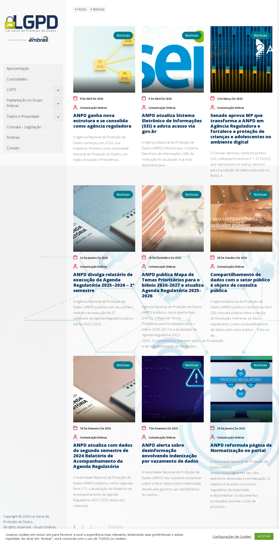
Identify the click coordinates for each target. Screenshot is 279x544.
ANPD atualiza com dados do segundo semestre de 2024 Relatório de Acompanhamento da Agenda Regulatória (102, 455)
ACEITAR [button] (264, 536)
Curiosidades (17, 79)
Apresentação (18, 68)
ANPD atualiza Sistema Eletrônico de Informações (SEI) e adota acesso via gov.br (172, 123)
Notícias (13, 137)
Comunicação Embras (93, 108)
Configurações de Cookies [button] (232, 536)
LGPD (11, 89)
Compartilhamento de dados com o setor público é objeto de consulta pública (240, 282)
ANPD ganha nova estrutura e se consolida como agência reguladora (102, 120)
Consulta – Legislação (24, 127)
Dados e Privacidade (23, 116)
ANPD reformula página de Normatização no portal (241, 447)
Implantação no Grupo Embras (25, 103)
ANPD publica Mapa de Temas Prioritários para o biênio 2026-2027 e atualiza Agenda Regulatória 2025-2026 (173, 285)
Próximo (115, 526)
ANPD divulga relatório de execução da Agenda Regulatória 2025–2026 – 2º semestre (104, 282)
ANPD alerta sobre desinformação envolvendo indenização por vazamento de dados (170, 453)
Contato (13, 148)
